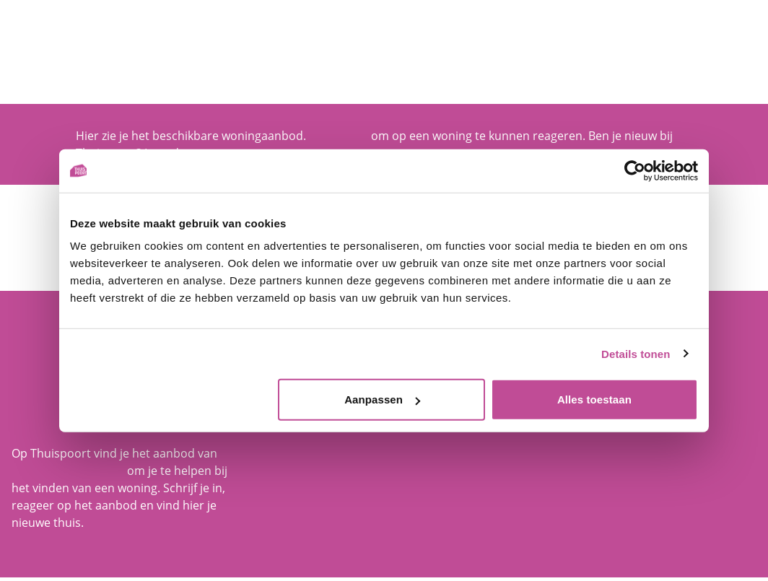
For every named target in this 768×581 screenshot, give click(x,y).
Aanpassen (382, 399)
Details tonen (635, 353)
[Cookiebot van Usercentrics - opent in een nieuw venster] (635, 170)
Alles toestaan (594, 399)
